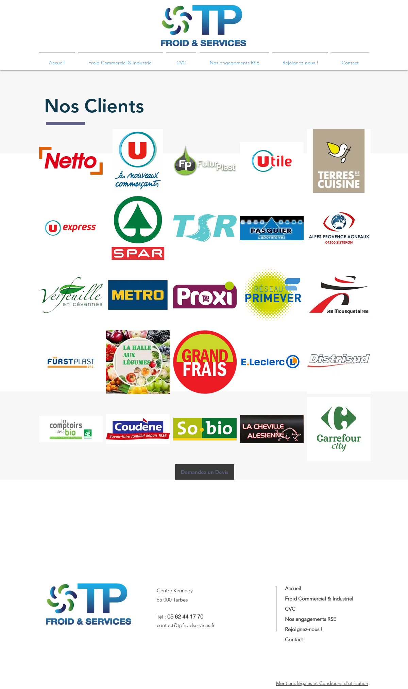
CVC (290, 609)
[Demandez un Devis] (204, 472)
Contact (294, 639)
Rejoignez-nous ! (304, 629)
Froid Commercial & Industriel (319, 598)
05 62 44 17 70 (185, 616)
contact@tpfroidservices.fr (186, 625)
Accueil (293, 588)
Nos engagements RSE (310, 619)
